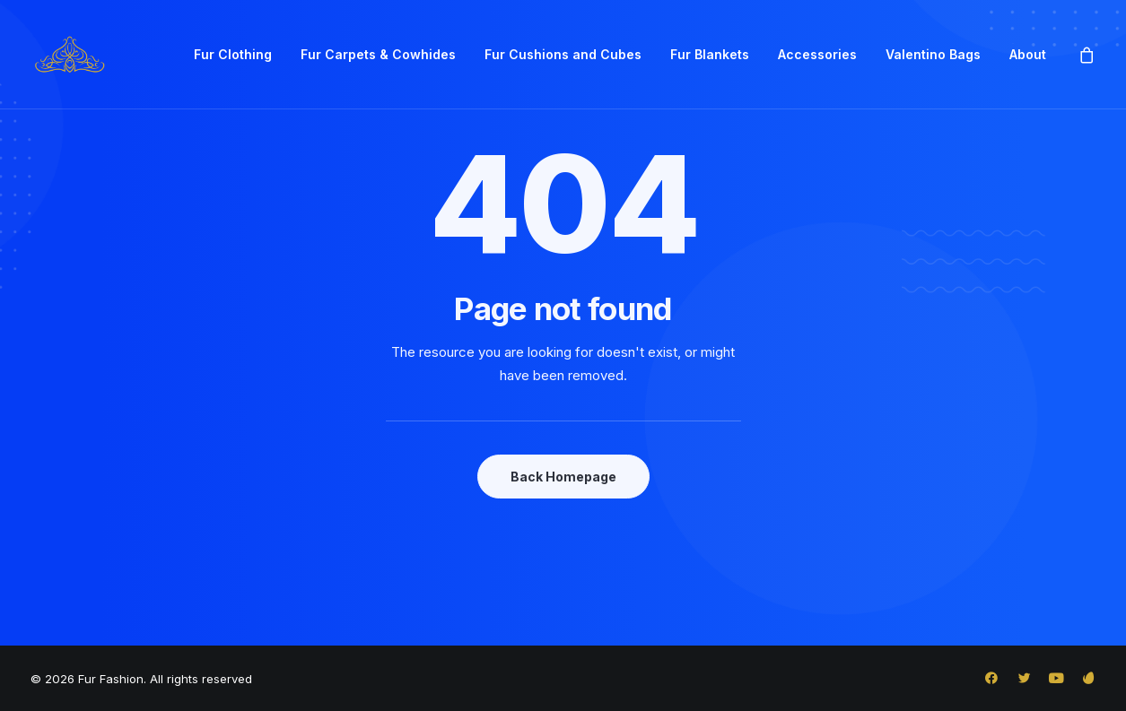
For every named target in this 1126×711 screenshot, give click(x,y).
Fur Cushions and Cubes (563, 54)
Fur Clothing (233, 54)
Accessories (817, 54)
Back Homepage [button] (563, 476)
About (1027, 54)
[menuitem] (232, 54)
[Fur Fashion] (69, 54)
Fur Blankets (709, 54)
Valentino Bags (933, 54)
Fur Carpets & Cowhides (378, 54)
